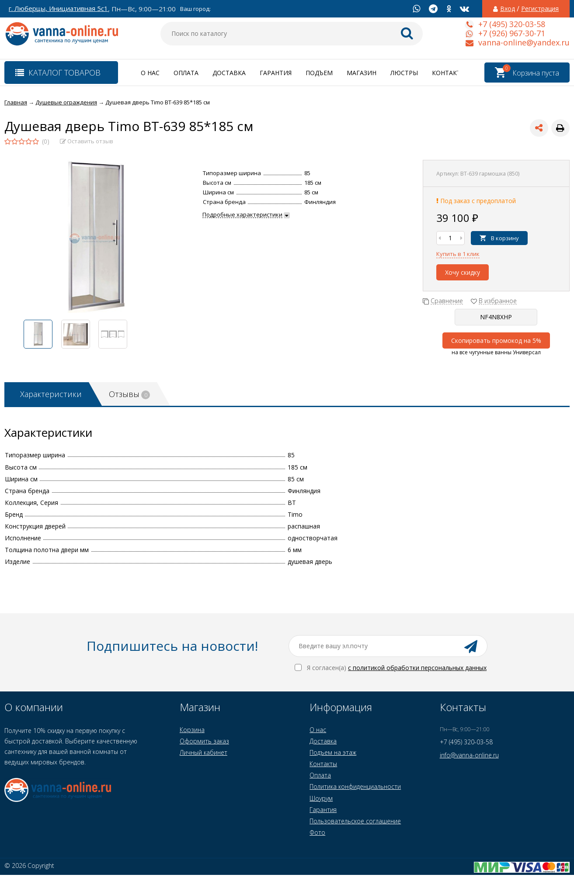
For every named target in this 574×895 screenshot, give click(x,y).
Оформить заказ (204, 741)
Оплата (186, 73)
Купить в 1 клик (458, 254)
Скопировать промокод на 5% (496, 340)
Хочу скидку (462, 272)
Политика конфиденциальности (355, 786)
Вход (507, 8)
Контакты (449, 73)
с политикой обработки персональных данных (417, 667)
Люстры (404, 73)
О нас (150, 73)
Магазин (361, 73)
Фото (317, 832)
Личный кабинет (203, 752)
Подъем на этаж (333, 752)
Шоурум (321, 798)
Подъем (319, 73)
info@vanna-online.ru (469, 755)
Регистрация (540, 8)
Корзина (192, 730)
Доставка (229, 73)
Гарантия (276, 73)
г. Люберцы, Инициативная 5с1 (58, 8)
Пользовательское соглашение (355, 821)
